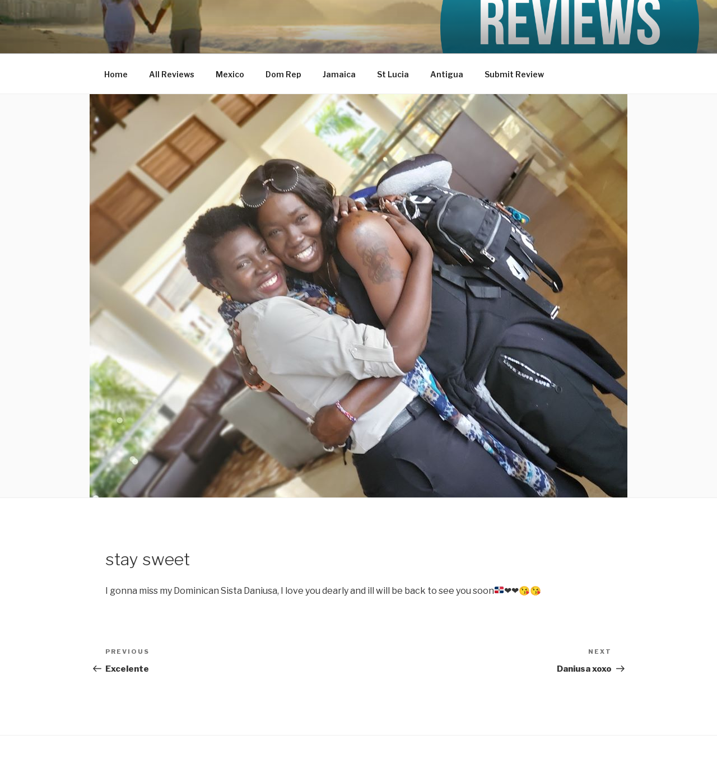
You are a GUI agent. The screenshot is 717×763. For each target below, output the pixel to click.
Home (116, 74)
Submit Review (514, 74)
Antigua (446, 74)
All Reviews (171, 74)
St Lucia (393, 74)
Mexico (230, 74)
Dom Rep (283, 74)
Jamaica (339, 74)
